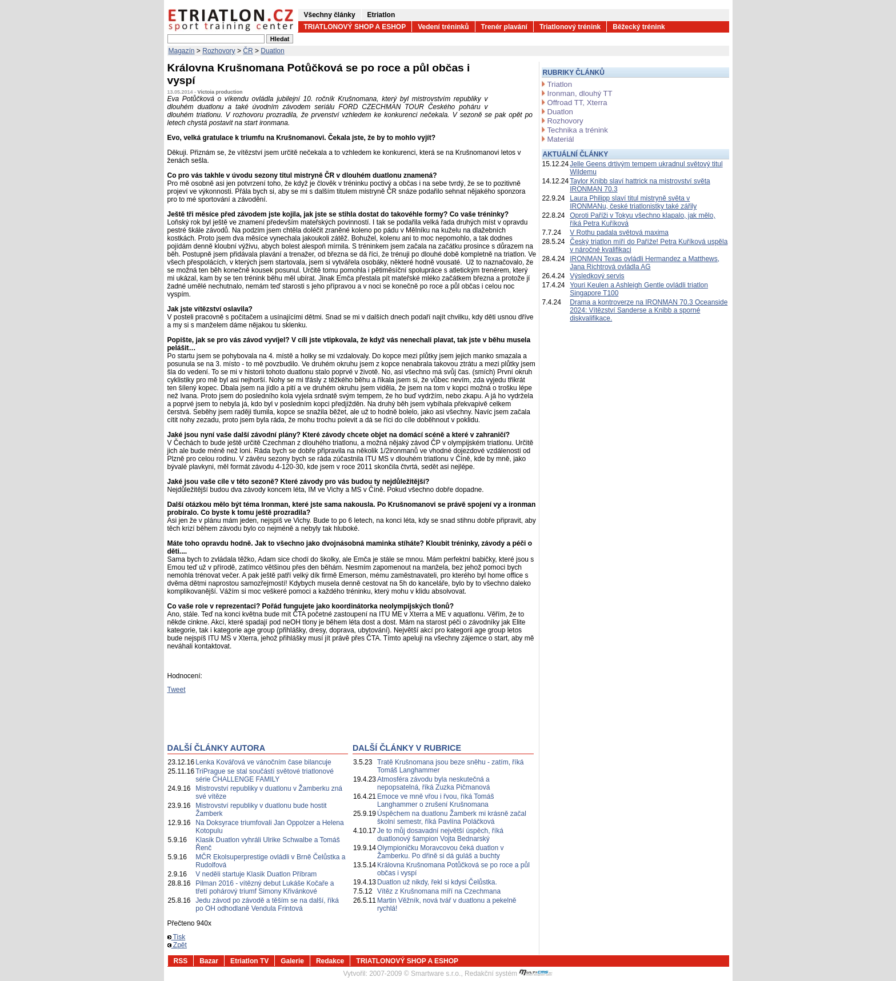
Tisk (176, 937)
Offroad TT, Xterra (577, 102)
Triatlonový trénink (570, 27)
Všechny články (329, 15)
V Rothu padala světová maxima (619, 233)
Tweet (176, 690)
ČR (248, 51)
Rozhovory (218, 51)
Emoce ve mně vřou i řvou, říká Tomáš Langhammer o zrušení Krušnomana (435, 800)
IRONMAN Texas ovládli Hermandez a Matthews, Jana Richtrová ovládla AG (644, 263)
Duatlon (272, 51)
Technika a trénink (577, 130)
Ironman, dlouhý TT (580, 93)
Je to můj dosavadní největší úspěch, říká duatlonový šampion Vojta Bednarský (440, 835)
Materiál (560, 139)
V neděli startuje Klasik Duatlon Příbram (256, 874)
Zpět (177, 945)
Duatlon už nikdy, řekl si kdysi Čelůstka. (437, 882)
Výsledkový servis (597, 276)
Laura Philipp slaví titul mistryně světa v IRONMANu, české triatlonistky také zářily (633, 202)
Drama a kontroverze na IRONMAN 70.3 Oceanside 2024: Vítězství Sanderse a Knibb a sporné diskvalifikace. (648, 310)
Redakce (330, 961)
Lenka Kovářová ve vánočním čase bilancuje (263, 762)
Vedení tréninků (443, 27)
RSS (181, 961)
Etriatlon (381, 15)
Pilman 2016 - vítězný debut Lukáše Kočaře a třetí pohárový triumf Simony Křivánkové (264, 887)
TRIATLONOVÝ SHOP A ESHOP (355, 27)
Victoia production (220, 92)
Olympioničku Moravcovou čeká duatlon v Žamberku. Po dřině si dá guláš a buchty (440, 852)
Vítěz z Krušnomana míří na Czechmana (439, 891)
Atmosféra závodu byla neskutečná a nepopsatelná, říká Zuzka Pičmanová (433, 783)
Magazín (182, 51)
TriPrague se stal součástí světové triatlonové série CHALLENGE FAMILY (264, 775)
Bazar (208, 961)
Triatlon (559, 84)
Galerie (292, 961)
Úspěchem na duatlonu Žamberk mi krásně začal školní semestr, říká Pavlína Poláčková (451, 818)
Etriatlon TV (249, 961)
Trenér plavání (504, 27)
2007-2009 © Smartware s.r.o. (415, 974)
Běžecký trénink (639, 27)
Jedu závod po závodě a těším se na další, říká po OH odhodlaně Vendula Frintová (267, 904)
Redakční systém (509, 974)
